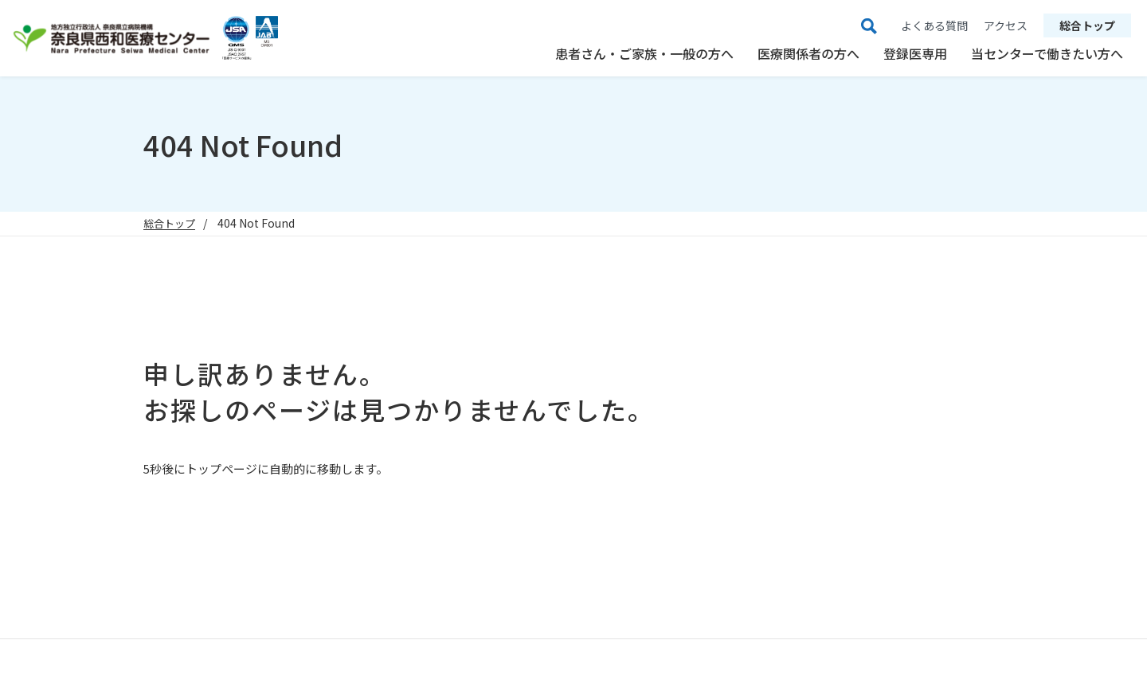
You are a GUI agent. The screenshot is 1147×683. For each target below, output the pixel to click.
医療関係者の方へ (808, 53)
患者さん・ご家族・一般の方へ (644, 53)
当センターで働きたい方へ (1047, 53)
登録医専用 (915, 53)
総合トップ (1087, 25)
